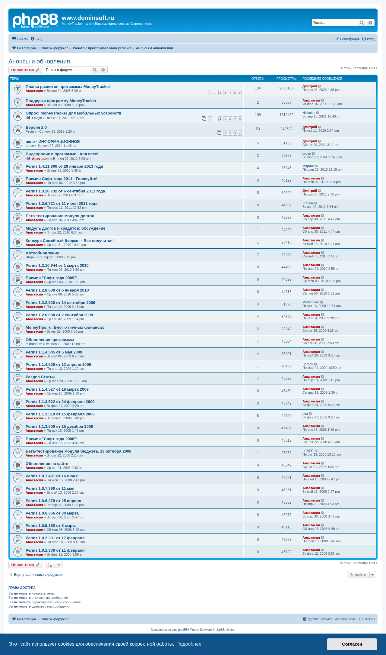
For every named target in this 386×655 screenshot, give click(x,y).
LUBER (308, 451)
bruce (30, 145)
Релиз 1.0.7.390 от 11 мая (50, 488)
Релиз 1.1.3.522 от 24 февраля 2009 (60, 401)
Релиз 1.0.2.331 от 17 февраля (55, 538)
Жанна (307, 203)
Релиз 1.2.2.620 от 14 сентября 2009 (60, 302)
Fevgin (37, 118)
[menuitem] (36, 39)
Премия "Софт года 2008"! (52, 439)
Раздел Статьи (40, 377)
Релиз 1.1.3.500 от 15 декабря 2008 (59, 426)
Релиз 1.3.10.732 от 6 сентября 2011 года (65, 191)
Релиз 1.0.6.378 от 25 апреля (53, 501)
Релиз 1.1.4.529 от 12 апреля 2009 (58, 364)
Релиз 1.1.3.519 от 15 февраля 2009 (60, 414)
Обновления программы (50, 339)
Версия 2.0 (36, 127)
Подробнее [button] (188, 644)
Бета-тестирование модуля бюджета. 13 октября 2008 (78, 451)
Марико (308, 166)
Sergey (307, 364)
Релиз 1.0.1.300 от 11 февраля (55, 550)
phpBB (182, 629)
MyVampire (310, 302)
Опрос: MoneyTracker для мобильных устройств (74, 113)
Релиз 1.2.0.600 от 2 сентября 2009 (59, 315)
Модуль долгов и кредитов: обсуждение (65, 228)
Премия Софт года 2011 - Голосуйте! (61, 178)
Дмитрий (309, 86)
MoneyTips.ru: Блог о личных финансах (65, 327)
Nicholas (308, 113)
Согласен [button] (352, 644)
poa (305, 413)
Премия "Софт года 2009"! (52, 278)
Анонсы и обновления (39, 61)
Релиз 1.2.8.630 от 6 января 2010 (57, 290)
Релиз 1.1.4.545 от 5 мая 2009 (54, 352)
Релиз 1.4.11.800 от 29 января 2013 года (64, 166)
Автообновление (42, 253)
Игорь (30, 257)
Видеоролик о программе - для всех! (62, 154)
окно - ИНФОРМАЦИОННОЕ (53, 141)
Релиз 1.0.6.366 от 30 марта (52, 513)
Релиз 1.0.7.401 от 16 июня (52, 476)
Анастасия (34, 90)
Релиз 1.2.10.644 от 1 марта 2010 (57, 265)
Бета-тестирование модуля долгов (60, 216)
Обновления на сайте (47, 463)
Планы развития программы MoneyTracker (68, 86)
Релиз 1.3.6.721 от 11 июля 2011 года (61, 203)
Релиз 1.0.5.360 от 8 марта (51, 525)
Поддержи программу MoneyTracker (61, 100)
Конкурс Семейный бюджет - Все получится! (70, 240)
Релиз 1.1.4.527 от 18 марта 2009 (57, 389)
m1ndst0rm (34, 344)
